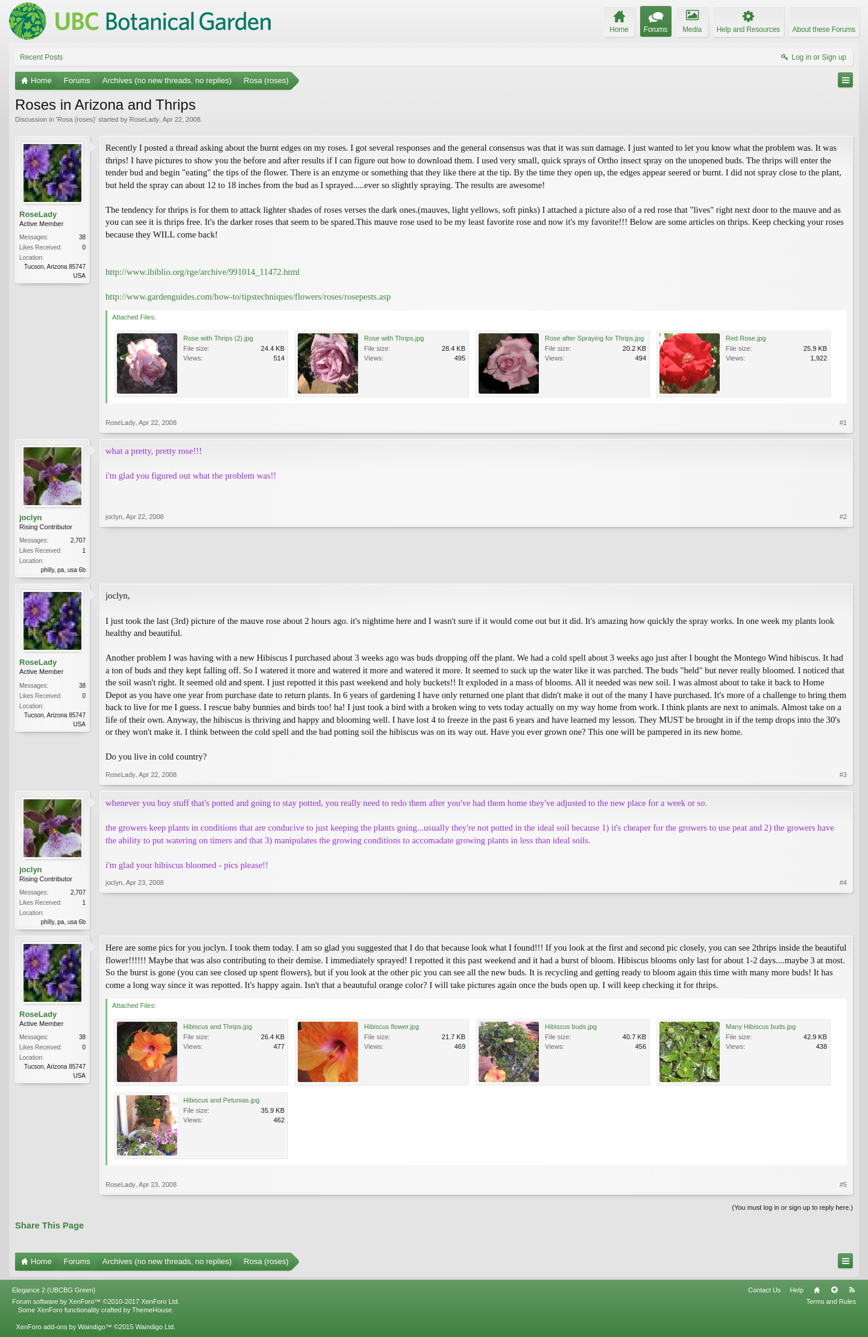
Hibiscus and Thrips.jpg (217, 1029)
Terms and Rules (831, 1303)
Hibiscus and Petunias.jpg (221, 1102)
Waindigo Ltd (154, 1329)
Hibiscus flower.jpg (391, 1029)
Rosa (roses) (76, 119)
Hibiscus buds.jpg (571, 1029)
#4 (843, 921)
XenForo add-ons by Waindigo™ (64, 1329)
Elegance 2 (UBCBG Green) (53, 1292)
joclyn (30, 517)
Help (797, 1292)
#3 (843, 775)
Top (834, 1292)
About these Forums (824, 29)
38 (82, 237)
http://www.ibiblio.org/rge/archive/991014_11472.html (202, 272)
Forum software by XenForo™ (96, 1303)
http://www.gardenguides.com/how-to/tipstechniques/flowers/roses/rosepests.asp (248, 296)
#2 (843, 568)
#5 (843, 1187)
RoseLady (144, 119)
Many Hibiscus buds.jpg (761, 1029)
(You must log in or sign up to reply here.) (792, 1209)
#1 (843, 422)
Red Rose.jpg (746, 338)
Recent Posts (41, 57)
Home (817, 1292)
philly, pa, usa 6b (63, 570)
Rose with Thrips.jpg (394, 338)
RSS (852, 1292)
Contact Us (764, 1292)
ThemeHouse (152, 1312)
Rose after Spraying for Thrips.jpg (594, 338)
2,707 (78, 540)
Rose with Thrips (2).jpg (218, 338)
